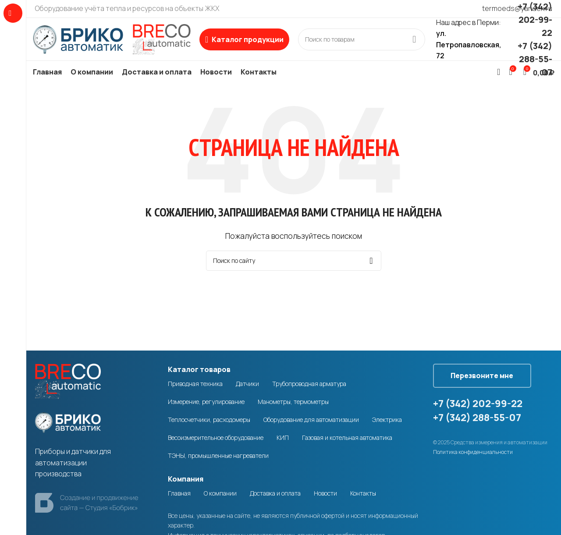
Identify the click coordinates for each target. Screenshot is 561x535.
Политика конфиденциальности (473, 453)
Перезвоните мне (482, 377)
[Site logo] (112, 39)
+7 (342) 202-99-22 (535, 20)
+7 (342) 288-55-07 (535, 59)
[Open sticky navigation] (244, 40)
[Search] (361, 40)
